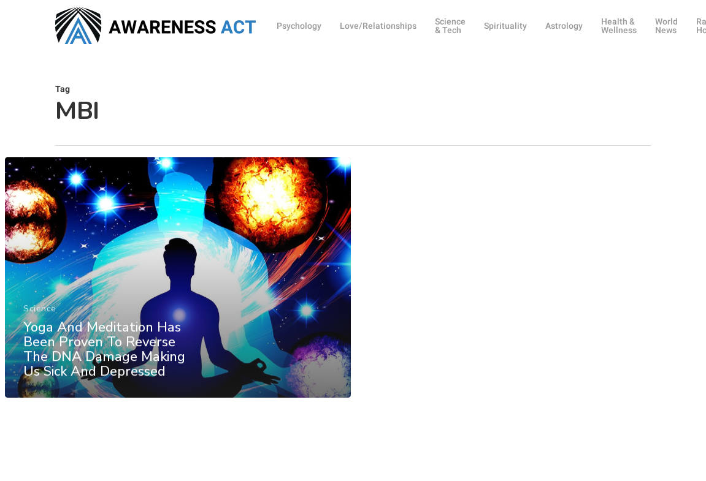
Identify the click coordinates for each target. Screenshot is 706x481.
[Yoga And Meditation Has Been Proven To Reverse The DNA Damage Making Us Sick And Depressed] (177, 292)
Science (39, 324)
